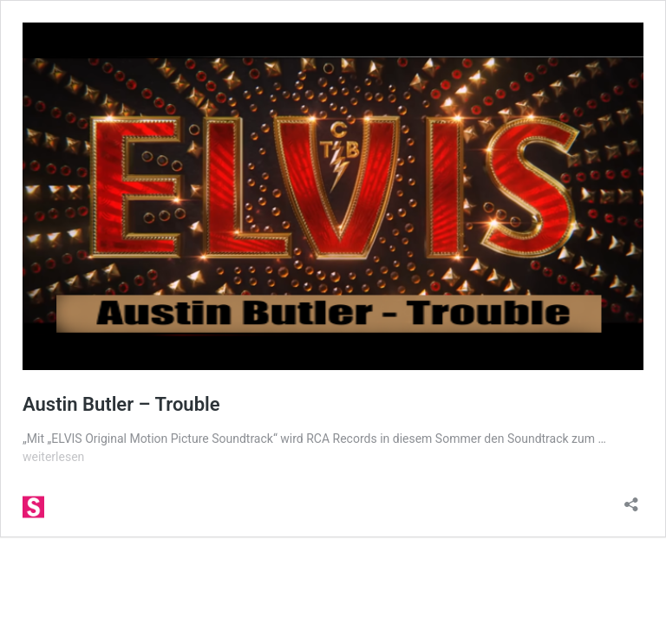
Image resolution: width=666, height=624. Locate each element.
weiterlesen (53, 457)
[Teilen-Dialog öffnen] (631, 498)
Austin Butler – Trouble (121, 404)
